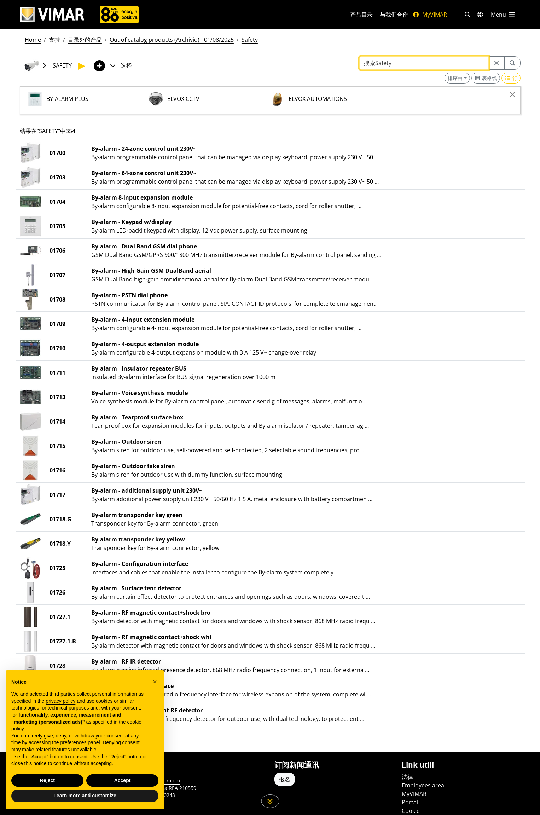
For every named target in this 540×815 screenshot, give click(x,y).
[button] (155, 681)
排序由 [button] (455, 78)
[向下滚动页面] (270, 801)
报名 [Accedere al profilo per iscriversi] (284, 779)
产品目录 (361, 14)
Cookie (411, 811)
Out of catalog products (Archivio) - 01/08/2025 (172, 40)
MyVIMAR (429, 14)
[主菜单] (504, 14)
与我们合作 (394, 14)
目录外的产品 (85, 40)
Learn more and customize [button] (84, 795)
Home (33, 40)
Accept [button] (122, 780)
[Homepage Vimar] (52, 14)
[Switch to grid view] (485, 78)
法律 (407, 777)
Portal (410, 802)
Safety (250, 40)
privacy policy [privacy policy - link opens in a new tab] (60, 701)
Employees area (423, 785)
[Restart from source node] (496, 63)
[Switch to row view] (511, 78)
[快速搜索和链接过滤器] (467, 14)
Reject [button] (47, 780)
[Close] (512, 94)
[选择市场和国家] (480, 14)
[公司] (119, 14)
